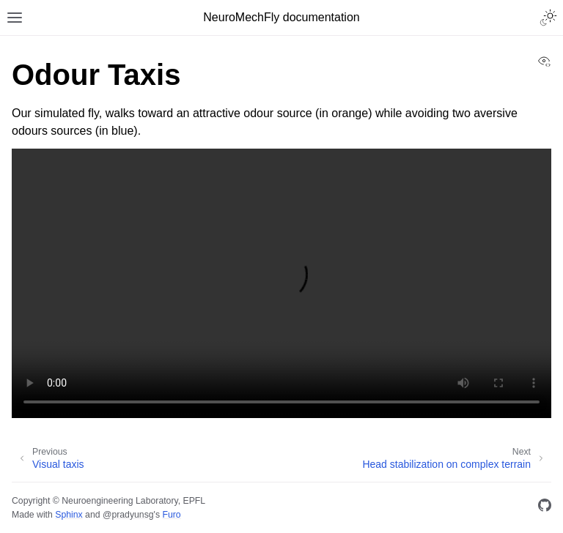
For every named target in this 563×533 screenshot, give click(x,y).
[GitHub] (544, 508)
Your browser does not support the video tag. (281, 283)
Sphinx (68, 515)
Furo (171, 515)
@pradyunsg (128, 515)
